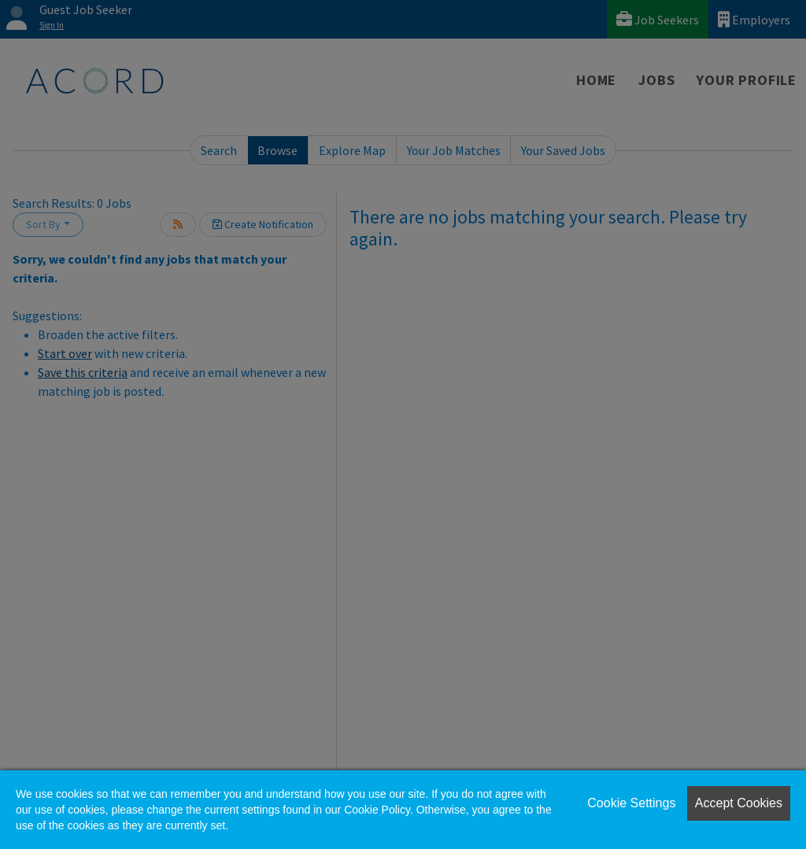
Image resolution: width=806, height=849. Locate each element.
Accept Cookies (738, 803)
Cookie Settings (631, 803)
